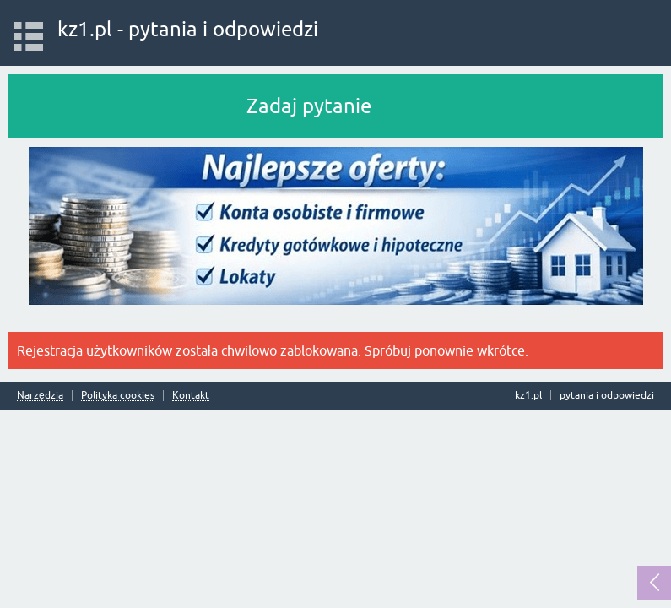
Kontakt (190, 395)
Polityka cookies (117, 395)
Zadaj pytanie (308, 106)
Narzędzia (40, 395)
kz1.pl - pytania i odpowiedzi (187, 29)
